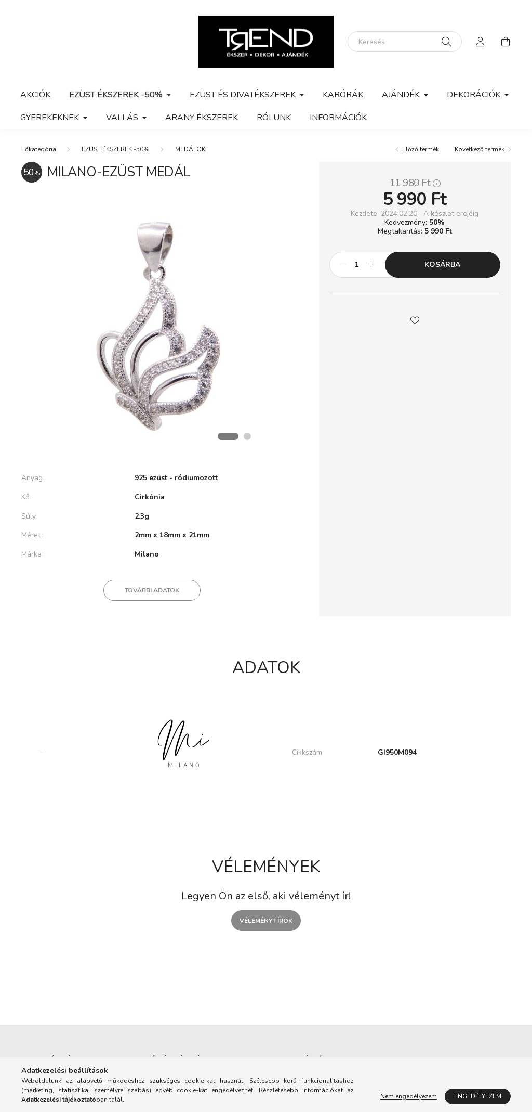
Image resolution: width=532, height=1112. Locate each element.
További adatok (152, 590)
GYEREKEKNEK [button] (50, 117)
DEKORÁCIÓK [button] (474, 94)
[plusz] (371, 265)
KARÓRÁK (343, 94)
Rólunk (274, 117)
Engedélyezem (477, 1096)
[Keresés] (405, 41)
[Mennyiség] (357, 264)
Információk (338, 117)
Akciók (35, 94)
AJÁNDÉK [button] (402, 94)
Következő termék (479, 149)
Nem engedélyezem (408, 1096)
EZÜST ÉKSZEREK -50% (116, 149)
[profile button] (480, 41)
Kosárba (442, 264)
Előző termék (420, 149)
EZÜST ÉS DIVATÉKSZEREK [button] (244, 94)
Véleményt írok (266, 920)
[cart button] (505, 41)
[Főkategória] (38, 149)
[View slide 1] (228, 436)
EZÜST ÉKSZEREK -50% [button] (117, 94)
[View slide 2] (247, 436)
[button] (414, 319)
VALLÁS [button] (123, 117)
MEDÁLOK (190, 149)
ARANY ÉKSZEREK (201, 117)
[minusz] (343, 265)
